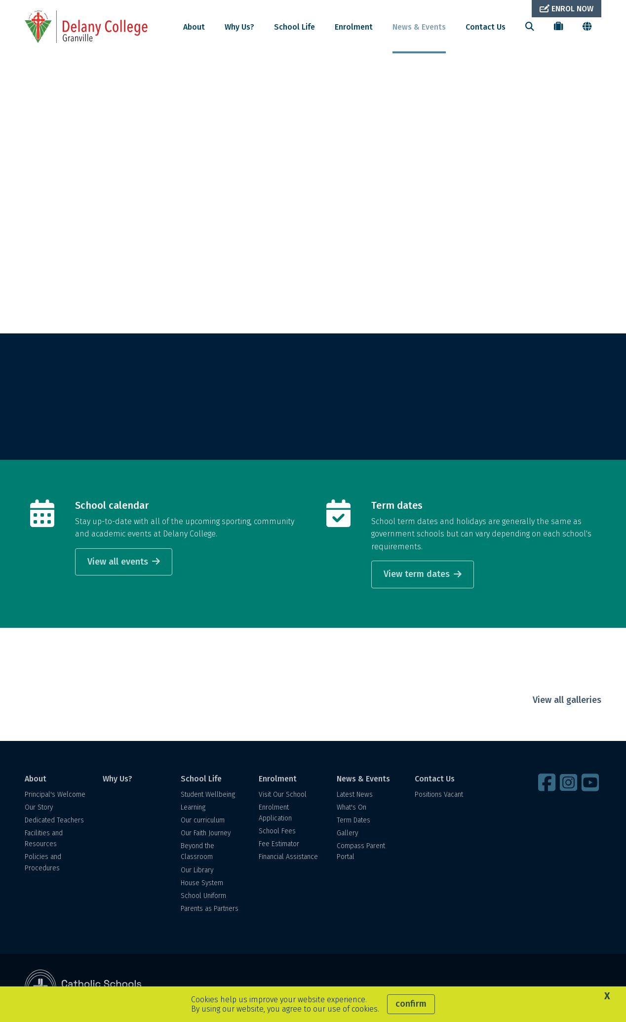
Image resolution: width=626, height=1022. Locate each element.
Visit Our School (283, 794)
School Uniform (203, 896)
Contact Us (486, 27)
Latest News (355, 794)
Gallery (347, 833)
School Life (294, 27)
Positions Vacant (439, 794)
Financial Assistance (288, 857)
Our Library (197, 870)
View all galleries (567, 700)
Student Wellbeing (208, 794)
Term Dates (353, 820)
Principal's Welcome (55, 794)
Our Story (39, 807)
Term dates (397, 505)
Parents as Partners (209, 908)
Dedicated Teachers (54, 820)
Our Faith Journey (206, 833)
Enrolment (354, 27)
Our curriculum (203, 820)
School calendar (112, 505)
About (194, 27)
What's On (351, 807)
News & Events (419, 27)
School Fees (277, 831)
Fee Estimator (279, 844)
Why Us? (239, 27)
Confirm (411, 1003)
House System (202, 883)
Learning (193, 807)
